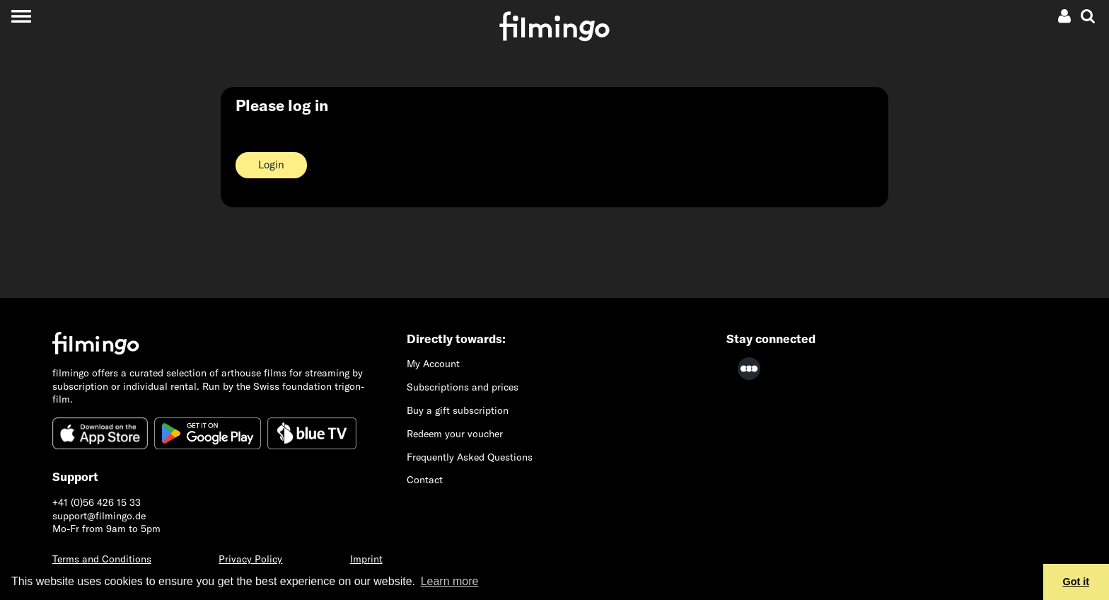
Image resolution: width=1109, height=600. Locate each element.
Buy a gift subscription (458, 410)
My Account (433, 363)
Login (271, 164)
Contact (425, 479)
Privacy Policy (250, 559)
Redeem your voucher (455, 433)
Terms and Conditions (101, 559)
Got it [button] (1076, 581)
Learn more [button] (450, 581)
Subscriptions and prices (462, 387)
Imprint (366, 559)
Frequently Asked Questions (470, 457)
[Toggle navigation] (21, 16)
